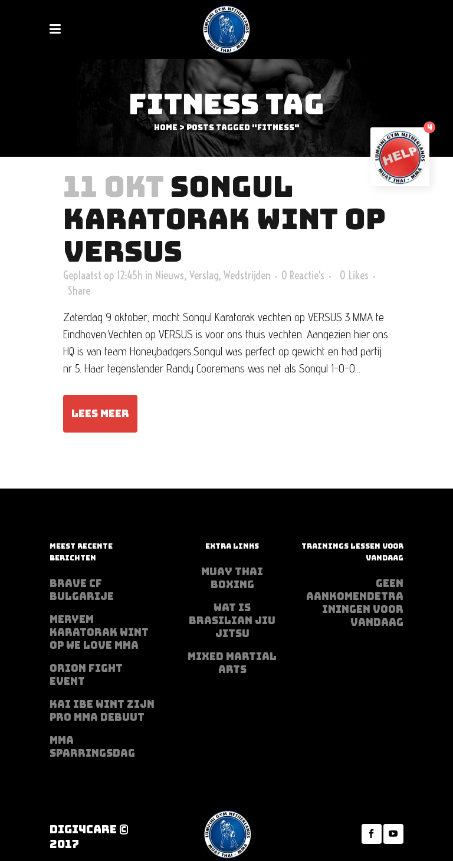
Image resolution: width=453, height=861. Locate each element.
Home (166, 128)
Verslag (203, 275)
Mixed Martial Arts (232, 663)
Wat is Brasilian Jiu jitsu (232, 620)
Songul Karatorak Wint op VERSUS (224, 218)
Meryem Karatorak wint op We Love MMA (99, 632)
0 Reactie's (302, 275)
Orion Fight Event (86, 675)
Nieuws (169, 275)
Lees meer (100, 413)
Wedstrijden (247, 275)
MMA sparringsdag (92, 747)
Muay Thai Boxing (232, 578)
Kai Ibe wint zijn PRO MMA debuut (102, 711)
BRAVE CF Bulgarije (82, 590)
